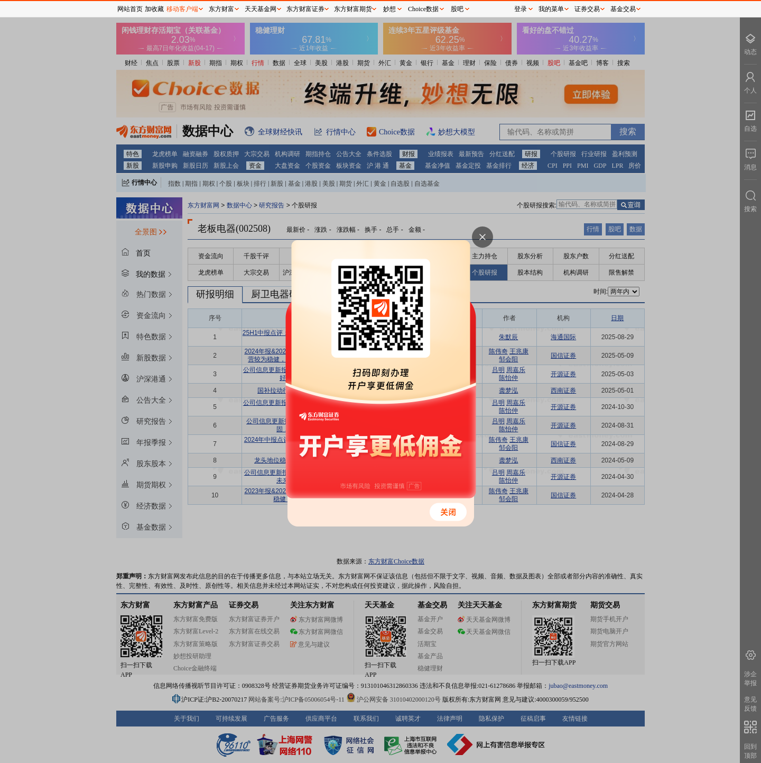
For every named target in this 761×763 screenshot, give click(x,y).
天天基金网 (260, 9)
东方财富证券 (305, 9)
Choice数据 (423, 9)
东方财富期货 (353, 9)
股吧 (457, 9)
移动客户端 (182, 9)
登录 (520, 9)
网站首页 (130, 9)
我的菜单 (551, 9)
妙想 (389, 9)
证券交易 (587, 9)
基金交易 (623, 9)
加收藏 (154, 9)
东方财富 (221, 9)
